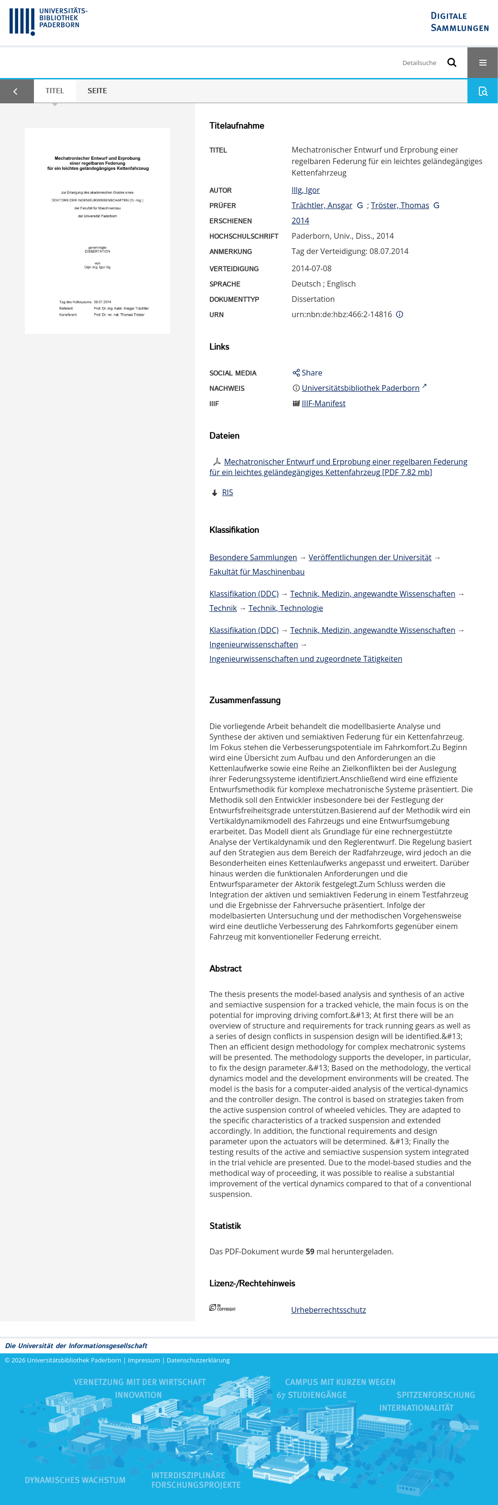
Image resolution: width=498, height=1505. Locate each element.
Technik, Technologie (286, 608)
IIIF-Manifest (324, 403)
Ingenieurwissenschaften (253, 644)
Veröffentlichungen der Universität (370, 557)
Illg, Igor (306, 190)
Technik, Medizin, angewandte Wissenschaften (372, 593)
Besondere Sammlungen (253, 557)
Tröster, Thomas (400, 205)
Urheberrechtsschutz (328, 1310)
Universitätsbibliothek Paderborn (74, 1360)
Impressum (144, 1360)
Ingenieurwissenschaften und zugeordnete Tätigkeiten (305, 658)
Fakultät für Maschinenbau (256, 571)
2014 (300, 220)
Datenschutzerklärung (198, 1360)
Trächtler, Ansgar (322, 205)
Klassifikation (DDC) (244, 593)
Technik (223, 608)
